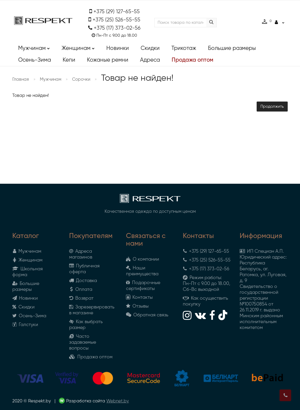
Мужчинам (34, 47)
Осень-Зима (34, 60)
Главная (20, 79)
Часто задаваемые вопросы (82, 342)
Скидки (150, 48)
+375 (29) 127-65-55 (116, 11)
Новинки (117, 48)
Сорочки (81, 79)
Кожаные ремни (107, 60)
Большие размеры (232, 48)
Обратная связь (147, 315)
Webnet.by (117, 401)
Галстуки (25, 325)
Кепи (69, 60)
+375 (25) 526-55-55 (116, 20)
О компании (142, 259)
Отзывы (137, 306)
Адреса (150, 60)
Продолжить (272, 106)
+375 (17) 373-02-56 (117, 28)
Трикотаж (183, 48)
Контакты (139, 297)
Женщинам (78, 47)
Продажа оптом (192, 60)
